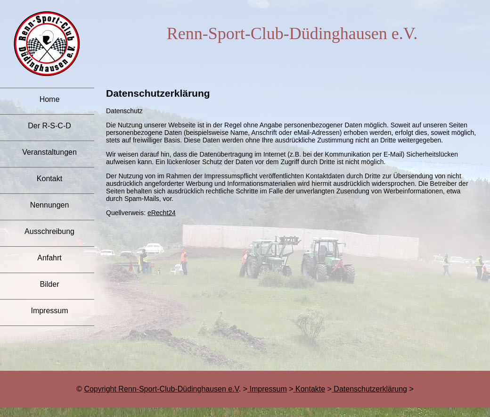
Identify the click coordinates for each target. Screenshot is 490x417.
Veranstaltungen (49, 152)
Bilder (49, 284)
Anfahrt (49, 258)
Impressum (49, 311)
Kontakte (310, 389)
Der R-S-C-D (49, 126)
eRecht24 (161, 213)
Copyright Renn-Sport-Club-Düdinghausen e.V (161, 389)
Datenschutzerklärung (369, 389)
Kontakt (49, 179)
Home (50, 99)
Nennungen (49, 205)
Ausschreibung (49, 231)
